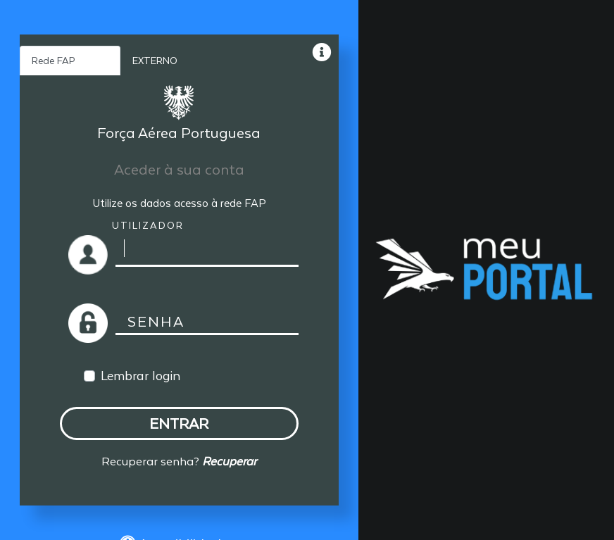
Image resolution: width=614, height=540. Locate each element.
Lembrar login (140, 375)
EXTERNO (154, 60)
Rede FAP (53, 60)
